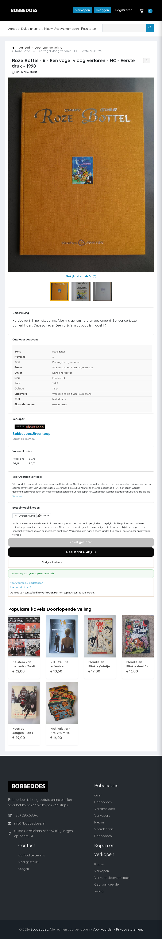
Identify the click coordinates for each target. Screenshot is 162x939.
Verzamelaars (104, 809)
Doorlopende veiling (48, 47)
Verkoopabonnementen (112, 878)
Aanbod (13, 29)
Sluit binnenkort (32, 29)
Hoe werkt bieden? (20, 587)
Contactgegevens (31, 855)
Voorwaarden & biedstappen (26, 582)
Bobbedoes (39, 929)
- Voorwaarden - (102, 929)
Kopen (99, 864)
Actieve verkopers (67, 29)
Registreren (123, 10)
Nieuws (99, 822)
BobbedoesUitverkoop (31, 433)
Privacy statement (129, 929)
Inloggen (102, 10)
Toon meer (17, 496)
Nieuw (48, 29)
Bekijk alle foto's (81, 276)
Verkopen (82, 10)
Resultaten (88, 29)
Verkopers (102, 816)
